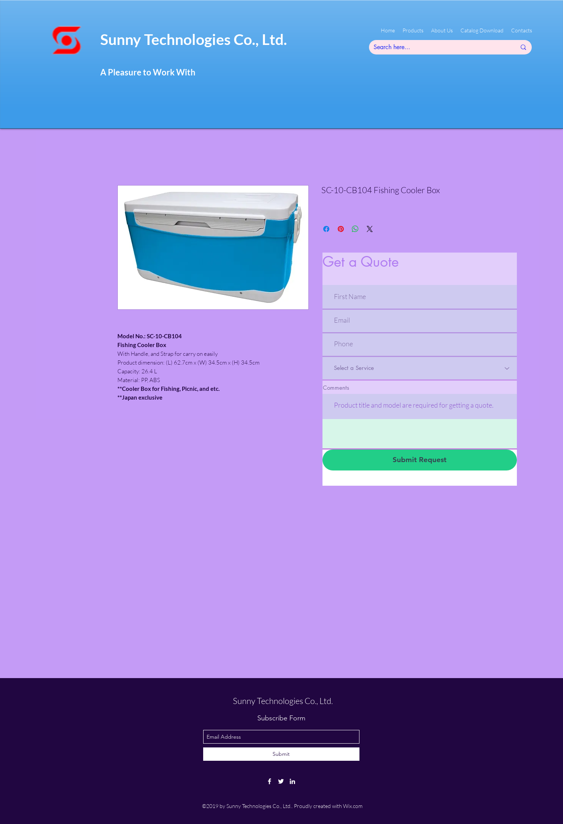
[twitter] (281, 781)
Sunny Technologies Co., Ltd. (193, 39)
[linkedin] (292, 781)
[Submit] (281, 754)
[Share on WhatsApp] (355, 229)
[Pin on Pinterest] (340, 229)
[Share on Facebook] (326, 229)
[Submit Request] (419, 460)
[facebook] (269, 781)
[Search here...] (439, 47)
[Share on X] (369, 229)
